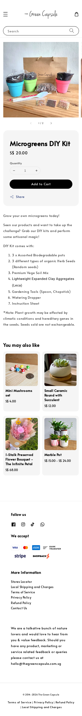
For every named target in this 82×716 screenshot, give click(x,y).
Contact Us (19, 608)
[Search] (72, 30)
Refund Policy (21, 603)
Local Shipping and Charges (32, 587)
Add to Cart (41, 184)
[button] (5, 14)
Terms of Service (23, 592)
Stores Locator (21, 582)
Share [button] (17, 197)
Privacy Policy (21, 597)
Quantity (16, 163)
